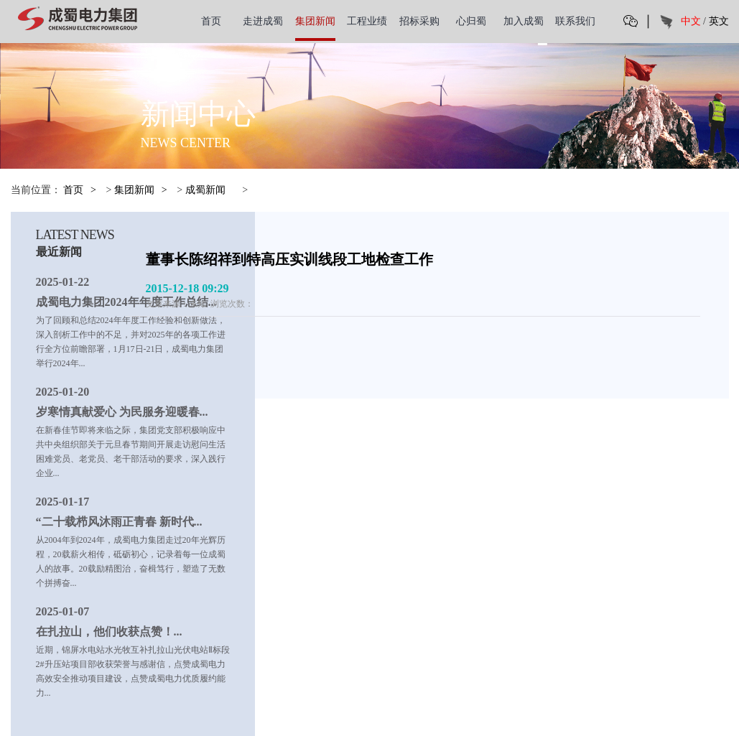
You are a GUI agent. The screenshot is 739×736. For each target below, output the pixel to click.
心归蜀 (471, 21)
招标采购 (419, 21)
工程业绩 (367, 21)
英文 (719, 21)
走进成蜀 (263, 21)
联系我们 (575, 21)
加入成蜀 (523, 21)
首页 (211, 21)
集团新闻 (315, 21)
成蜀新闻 (205, 190)
